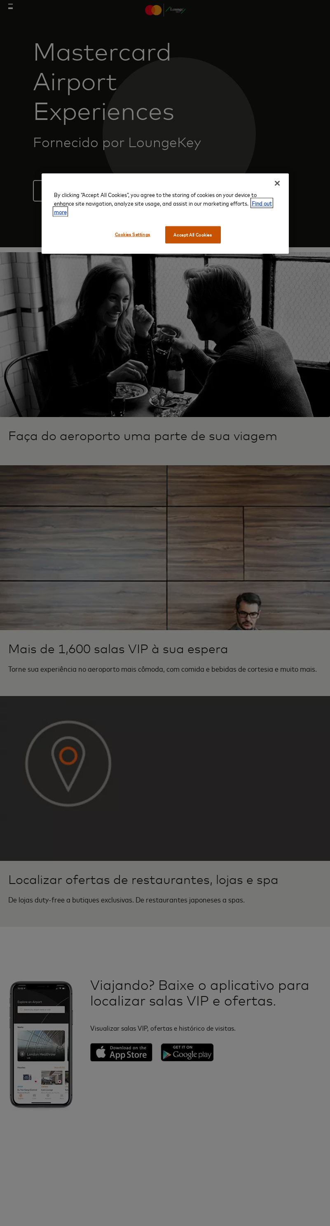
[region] (165, 213)
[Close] (277, 183)
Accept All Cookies (192, 235)
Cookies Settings (132, 234)
